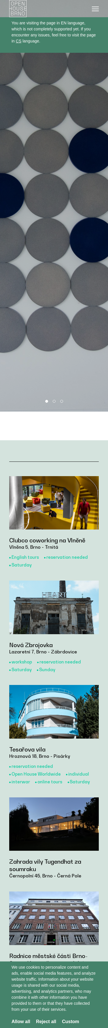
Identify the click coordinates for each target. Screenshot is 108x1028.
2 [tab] (54, 401)
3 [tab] (61, 401)
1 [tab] (46, 401)
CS (18, 41)
